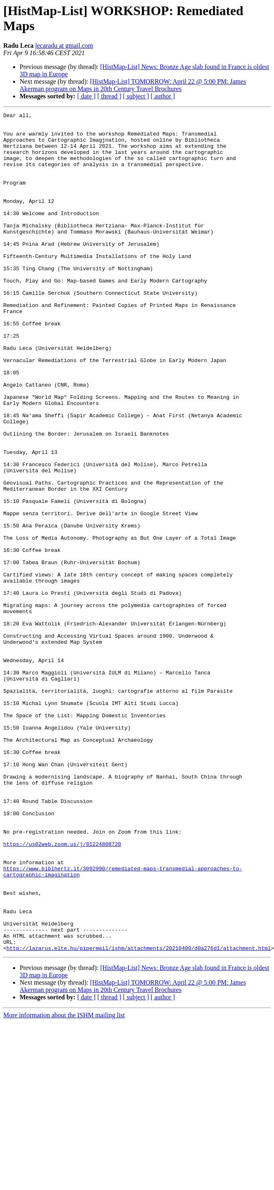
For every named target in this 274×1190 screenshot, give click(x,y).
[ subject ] (136, 96)
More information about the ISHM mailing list (64, 1182)
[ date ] (86, 96)
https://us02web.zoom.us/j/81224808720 (62, 990)
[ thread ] (109, 96)
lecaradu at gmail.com (64, 45)
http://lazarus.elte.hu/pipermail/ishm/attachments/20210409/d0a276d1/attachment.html (139, 1115)
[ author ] (163, 96)
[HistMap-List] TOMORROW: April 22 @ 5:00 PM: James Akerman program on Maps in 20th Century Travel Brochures (133, 85)
